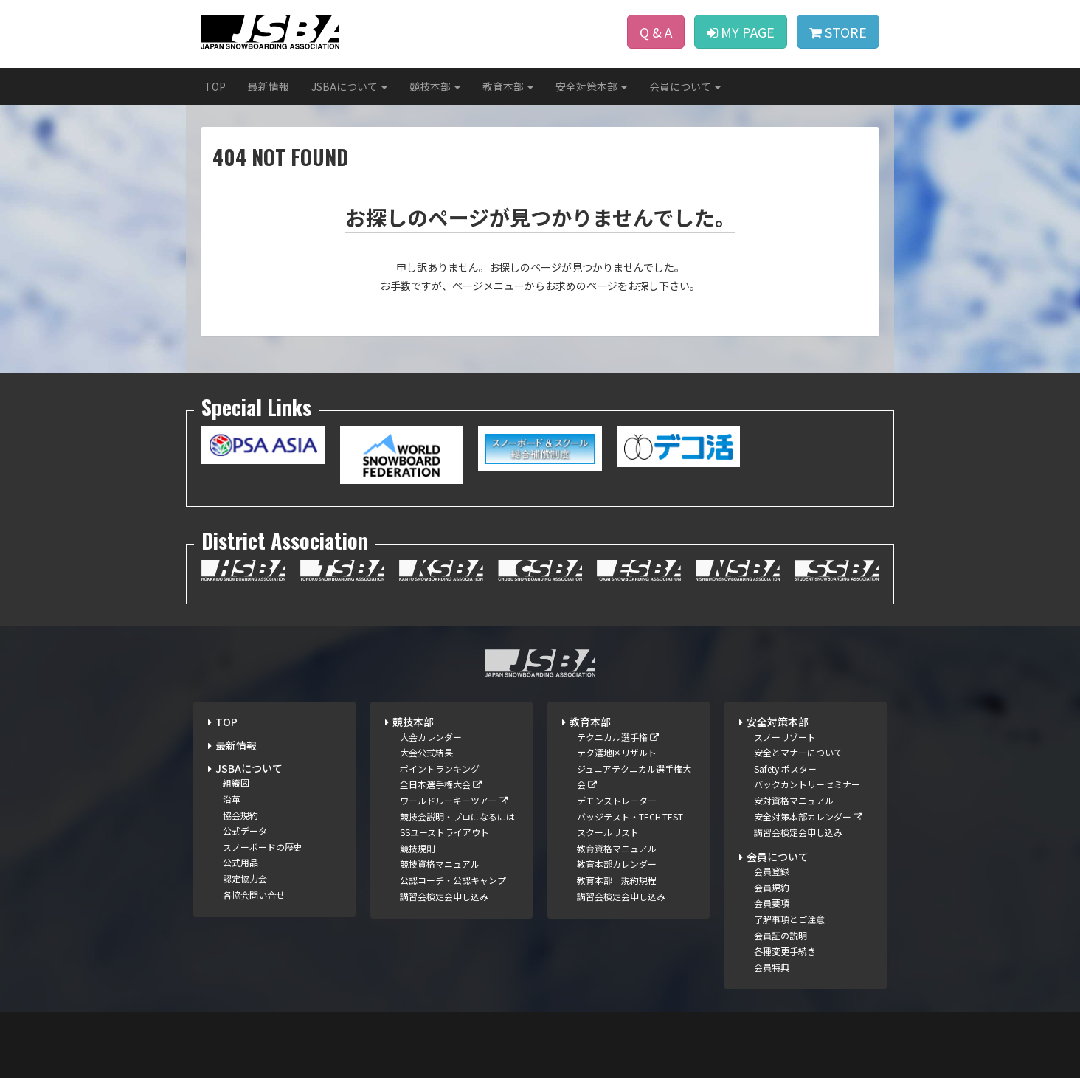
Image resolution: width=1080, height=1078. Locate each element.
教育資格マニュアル (617, 848)
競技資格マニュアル (440, 863)
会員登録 (771, 871)
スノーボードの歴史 (262, 846)
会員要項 (771, 902)
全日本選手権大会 (441, 784)
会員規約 (771, 887)
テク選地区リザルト (617, 752)
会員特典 (771, 967)
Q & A (656, 31)
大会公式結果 (426, 752)
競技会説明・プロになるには (457, 816)
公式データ (245, 830)
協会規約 (240, 815)
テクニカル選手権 (618, 736)
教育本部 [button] (507, 86)
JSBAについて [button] (349, 86)
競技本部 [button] (434, 86)
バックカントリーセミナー (807, 784)
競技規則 (417, 848)
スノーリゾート (785, 736)
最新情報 (268, 86)
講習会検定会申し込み (444, 896)
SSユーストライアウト (444, 832)
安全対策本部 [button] (591, 86)
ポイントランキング (440, 768)
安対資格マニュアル (794, 800)
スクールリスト (608, 832)
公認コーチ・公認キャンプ (453, 880)
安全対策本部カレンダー (808, 816)
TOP (215, 86)
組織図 (236, 782)
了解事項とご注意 (789, 919)
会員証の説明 (780, 935)
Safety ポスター (785, 768)
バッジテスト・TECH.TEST (630, 816)
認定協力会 (245, 878)
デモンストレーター (617, 800)
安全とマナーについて (798, 752)
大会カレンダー (431, 736)
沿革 (231, 798)
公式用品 (240, 862)
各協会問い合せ (254, 894)
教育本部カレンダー (617, 863)
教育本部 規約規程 (617, 880)
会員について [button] (685, 86)
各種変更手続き (785, 950)
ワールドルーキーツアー (454, 800)
